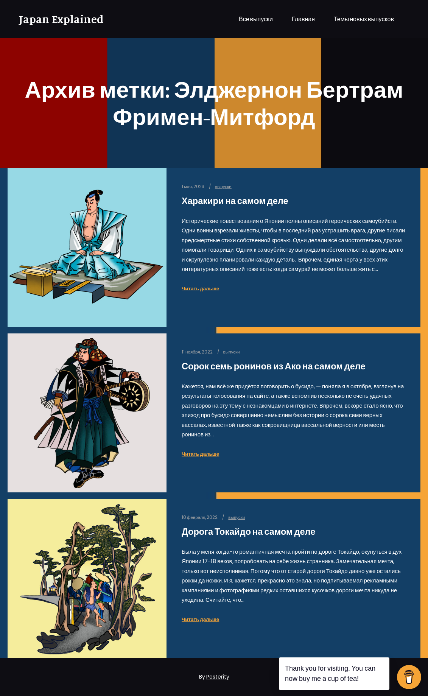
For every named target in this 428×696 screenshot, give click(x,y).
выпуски (223, 187)
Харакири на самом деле (235, 200)
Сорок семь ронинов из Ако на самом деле (274, 366)
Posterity (217, 676)
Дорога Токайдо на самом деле (248, 531)
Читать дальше (200, 288)
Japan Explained (57, 19)
